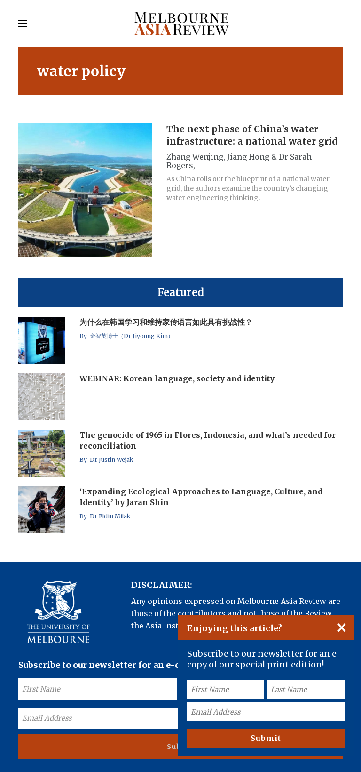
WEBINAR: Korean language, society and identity (177, 378)
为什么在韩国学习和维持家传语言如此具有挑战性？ (165, 322)
